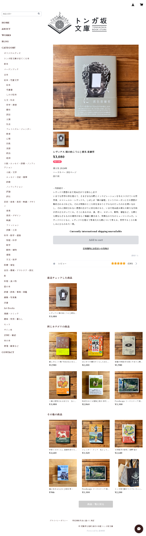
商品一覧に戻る (95, 504)
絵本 (8, 85)
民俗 (8, 114)
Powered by (96, 531)
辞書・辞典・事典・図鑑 (15, 292)
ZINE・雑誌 (10, 335)
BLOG (5, 41)
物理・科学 (11, 240)
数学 (8, 245)
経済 (8, 158)
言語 (8, 148)
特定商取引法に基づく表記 (83, 521)
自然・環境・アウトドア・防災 (19, 270)
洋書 (6, 303)
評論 (8, 191)
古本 (6, 75)
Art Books (9, 308)
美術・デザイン (13, 215)
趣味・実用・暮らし (13, 319)
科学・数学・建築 (12, 235)
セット (7, 324)
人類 (8, 119)
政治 (8, 153)
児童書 (9, 90)
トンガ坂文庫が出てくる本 (16, 58)
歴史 (8, 109)
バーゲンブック (11, 69)
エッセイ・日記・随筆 (16, 177)
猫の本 (7, 286)
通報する (135, 255)
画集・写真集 (10, 297)
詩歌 (8, 182)
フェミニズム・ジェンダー (18, 129)
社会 (8, 124)
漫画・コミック (11, 313)
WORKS (6, 35)
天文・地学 (11, 259)
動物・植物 (11, 250)
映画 (8, 220)
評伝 (8, 196)
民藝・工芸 (11, 230)
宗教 (8, 143)
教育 (8, 134)
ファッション (12, 225)
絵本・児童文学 (11, 80)
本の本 (7, 340)
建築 (8, 254)
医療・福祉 (9, 265)
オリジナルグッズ (12, 53)
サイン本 (8, 330)
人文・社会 (9, 100)
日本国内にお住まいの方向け (96, 248)
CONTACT (8, 352)
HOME (6, 22)
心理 (8, 138)
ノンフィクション (14, 187)
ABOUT (6, 29)
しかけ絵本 (11, 94)
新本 (6, 64)
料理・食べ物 (10, 281)
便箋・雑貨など (11, 346)
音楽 (8, 210)
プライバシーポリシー (59, 521)
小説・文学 (11, 172)
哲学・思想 (11, 105)
